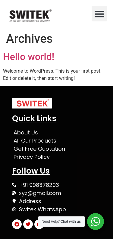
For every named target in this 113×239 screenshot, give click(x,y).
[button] (99, 13)
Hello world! (28, 56)
